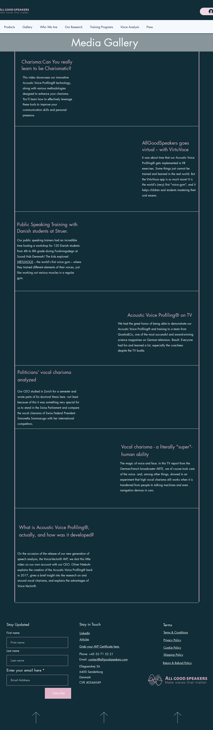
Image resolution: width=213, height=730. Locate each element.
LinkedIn (85, 633)
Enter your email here (24, 670)
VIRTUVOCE (25, 262)
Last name (13, 650)
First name (13, 632)
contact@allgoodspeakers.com (108, 659)
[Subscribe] (58, 693)
